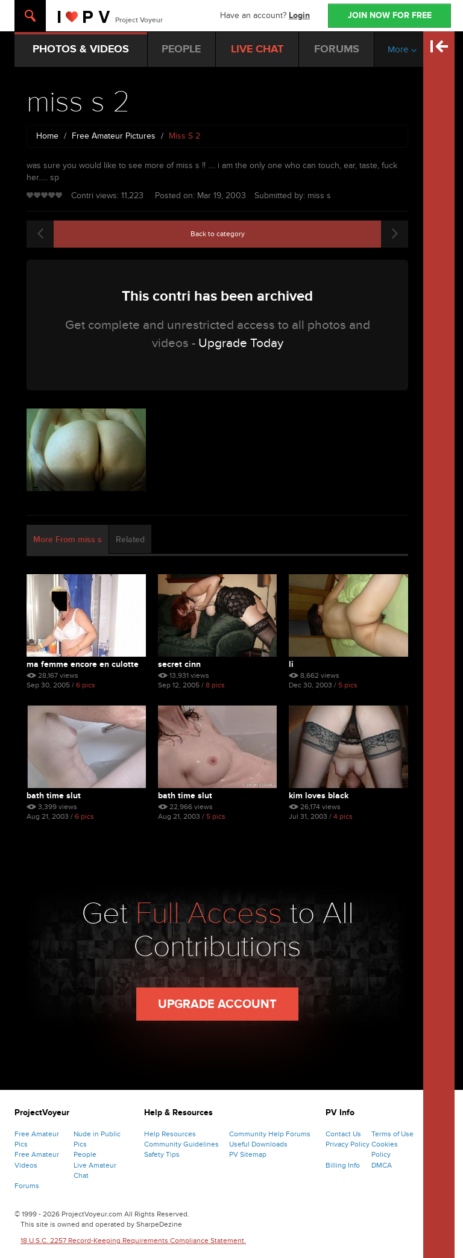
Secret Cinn (179, 664)
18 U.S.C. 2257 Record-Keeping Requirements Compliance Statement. (133, 1240)
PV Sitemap (247, 1154)
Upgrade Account (217, 1004)
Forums (26, 1185)
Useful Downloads (258, 1144)
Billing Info (343, 1165)
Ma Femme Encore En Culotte (83, 664)
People (85, 1154)
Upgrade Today (240, 343)
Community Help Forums (269, 1134)
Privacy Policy (348, 1144)
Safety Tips (162, 1154)
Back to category (218, 234)
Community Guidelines (181, 1144)
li (291, 664)
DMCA (381, 1165)
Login (299, 15)
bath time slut (54, 795)
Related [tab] (130, 539)
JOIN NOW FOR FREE (390, 15)
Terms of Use (392, 1134)
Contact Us (343, 1134)
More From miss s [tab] (67, 539)
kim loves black (318, 795)
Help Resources (170, 1134)
